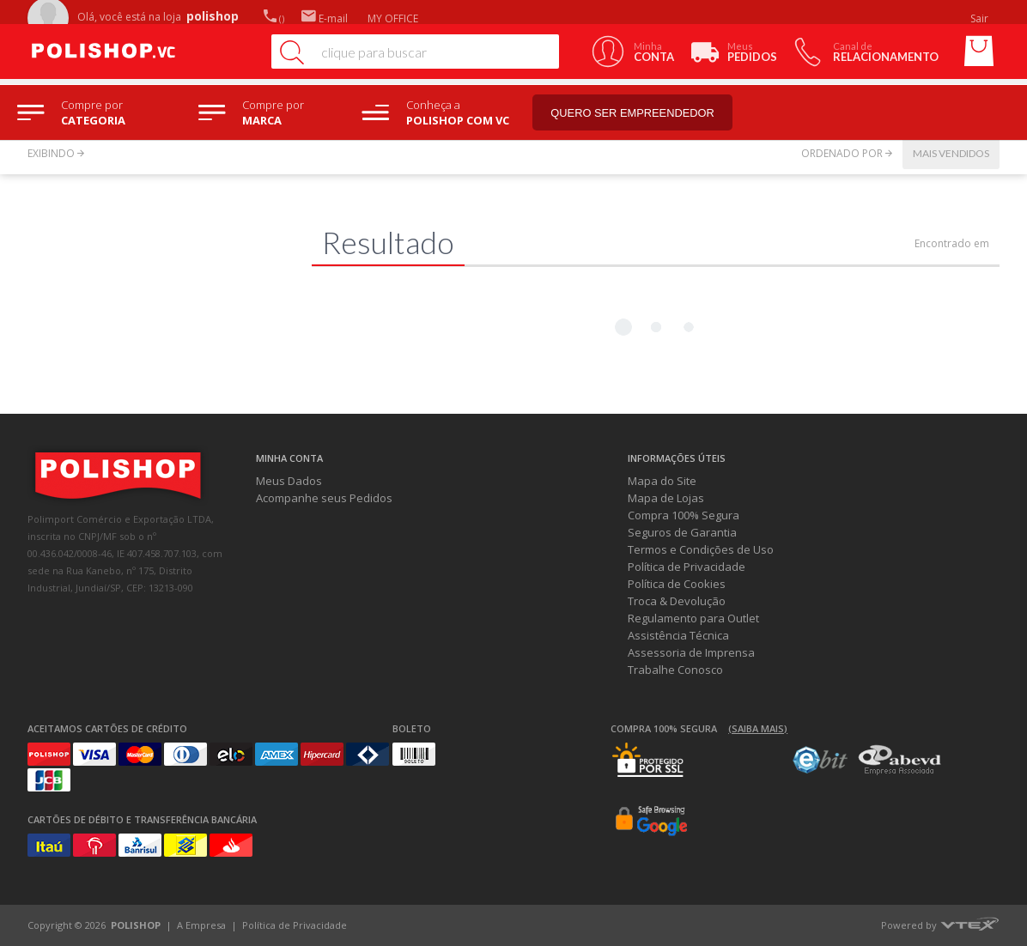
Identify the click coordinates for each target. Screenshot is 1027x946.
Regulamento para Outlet (693, 618)
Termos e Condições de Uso (701, 549)
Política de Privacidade (686, 566)
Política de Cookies (677, 583)
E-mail (324, 18)
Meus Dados (289, 480)
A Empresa (201, 925)
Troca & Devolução (677, 601)
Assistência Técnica (678, 635)
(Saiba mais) (757, 728)
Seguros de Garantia (682, 532)
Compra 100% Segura (683, 515)
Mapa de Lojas (666, 498)
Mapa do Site (662, 480)
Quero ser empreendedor (640, 112)
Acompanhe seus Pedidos (324, 498)
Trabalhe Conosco (675, 669)
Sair (980, 18)
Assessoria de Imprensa (691, 652)
